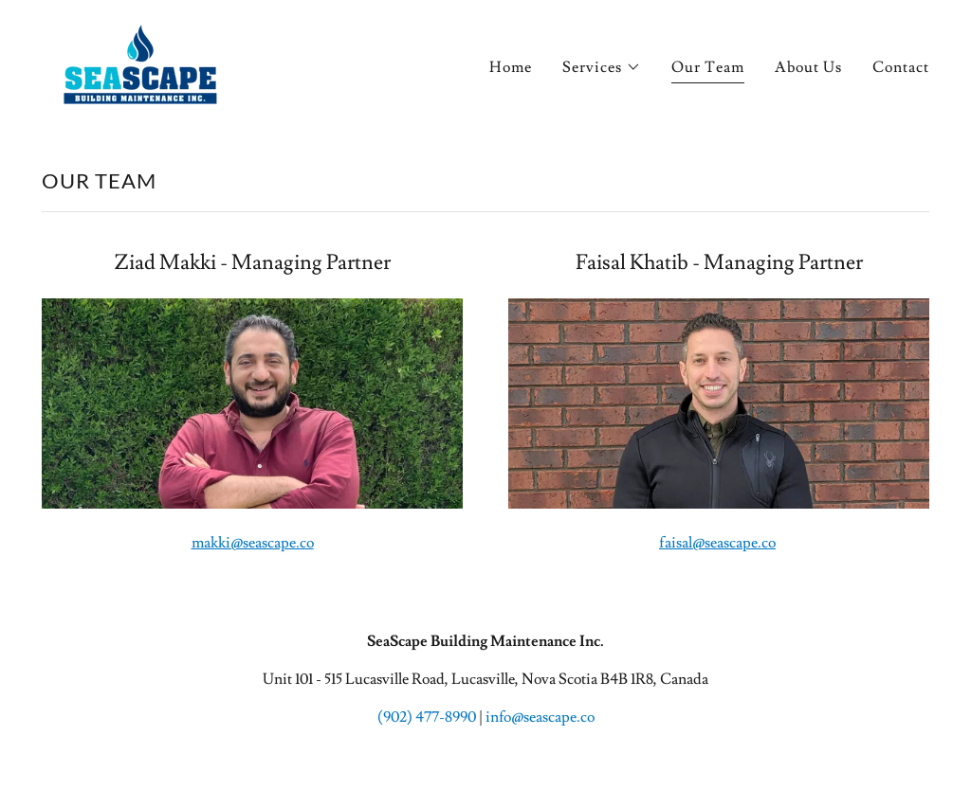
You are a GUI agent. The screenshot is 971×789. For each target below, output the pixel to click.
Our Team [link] (707, 67)
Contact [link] (900, 67)
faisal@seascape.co (717, 542)
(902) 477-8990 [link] (426, 717)
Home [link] (510, 67)
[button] (601, 67)
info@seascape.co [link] (540, 717)
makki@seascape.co (253, 542)
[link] (140, 60)
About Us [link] (808, 67)
